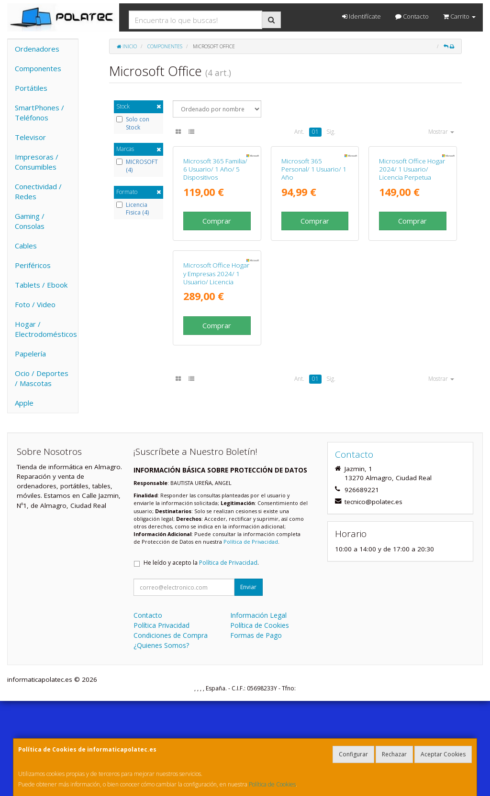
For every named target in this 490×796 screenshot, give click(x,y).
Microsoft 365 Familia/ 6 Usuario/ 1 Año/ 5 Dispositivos (215, 235)
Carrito (459, 16)
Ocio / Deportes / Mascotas (41, 378)
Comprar (216, 286)
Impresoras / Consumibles (36, 162)
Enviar (248, 682)
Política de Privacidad (250, 636)
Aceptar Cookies (443, 754)
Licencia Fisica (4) (132, 209)
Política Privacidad (161, 720)
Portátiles (31, 88)
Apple (24, 403)
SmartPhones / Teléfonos (39, 112)
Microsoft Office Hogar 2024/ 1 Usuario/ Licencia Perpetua (412, 235)
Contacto (412, 16)
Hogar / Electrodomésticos (46, 329)
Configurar (353, 754)
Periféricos (33, 265)
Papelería (30, 353)
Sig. (330, 132)
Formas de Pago (256, 730)
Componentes (38, 68)
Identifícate (361, 16)
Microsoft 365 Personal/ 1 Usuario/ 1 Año (313, 235)
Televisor (30, 137)
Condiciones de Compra (171, 730)
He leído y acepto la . (201, 658)
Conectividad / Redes (38, 191)
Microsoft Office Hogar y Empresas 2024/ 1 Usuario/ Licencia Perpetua (216, 409)
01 (315, 132)
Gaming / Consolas (30, 221)
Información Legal (258, 710)
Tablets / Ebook (41, 285)
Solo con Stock (132, 123)
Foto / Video (35, 304)
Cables (26, 245)
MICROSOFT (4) (137, 166)
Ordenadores (37, 49)
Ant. (299, 132)
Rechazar (394, 754)
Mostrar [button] (441, 132)
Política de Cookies (272, 784)
